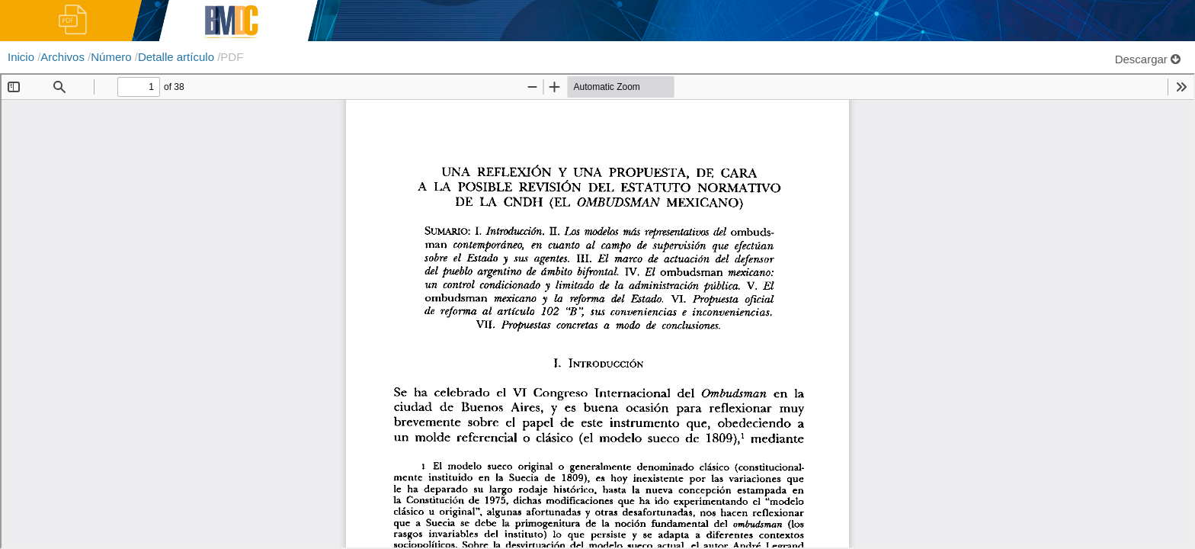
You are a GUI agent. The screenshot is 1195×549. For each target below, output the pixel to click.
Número (113, 56)
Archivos (64, 56)
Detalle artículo (177, 56)
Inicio (22, 56)
